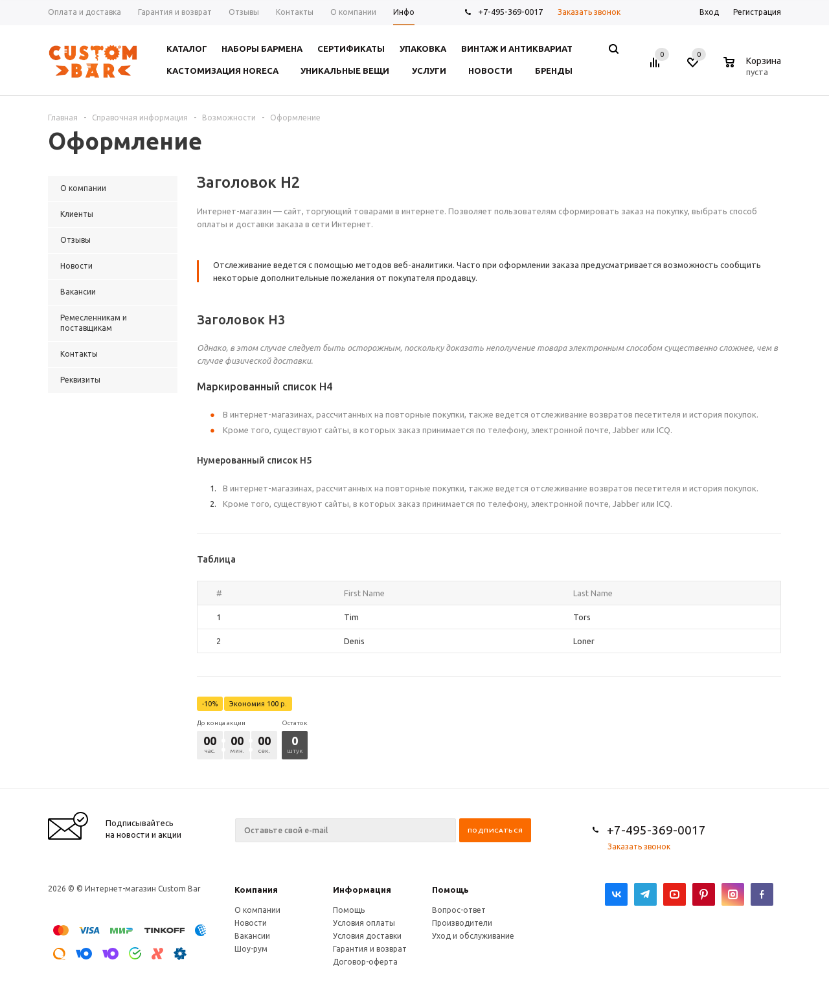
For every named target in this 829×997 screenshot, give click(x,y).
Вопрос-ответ (459, 910)
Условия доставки (367, 936)
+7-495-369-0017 (510, 11)
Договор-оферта (365, 962)
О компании (257, 910)
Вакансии (252, 936)
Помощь (450, 889)
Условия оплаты (364, 923)
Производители (462, 923)
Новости (250, 923)
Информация (362, 889)
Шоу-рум (250, 949)
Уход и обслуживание (473, 936)
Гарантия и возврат (370, 949)
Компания (256, 889)
